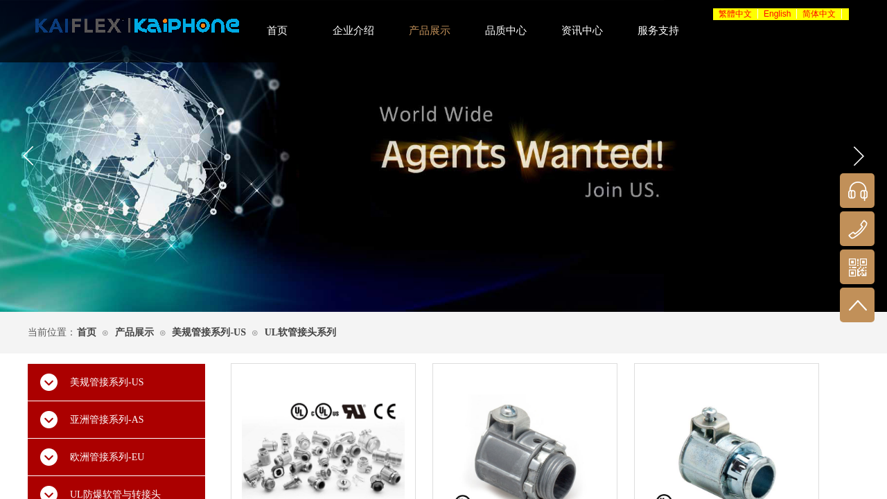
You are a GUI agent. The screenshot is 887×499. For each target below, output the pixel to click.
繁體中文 (735, 14)
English (777, 14)
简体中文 (819, 14)
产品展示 (134, 332)
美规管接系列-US (209, 332)
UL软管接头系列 (300, 332)
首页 (86, 332)
